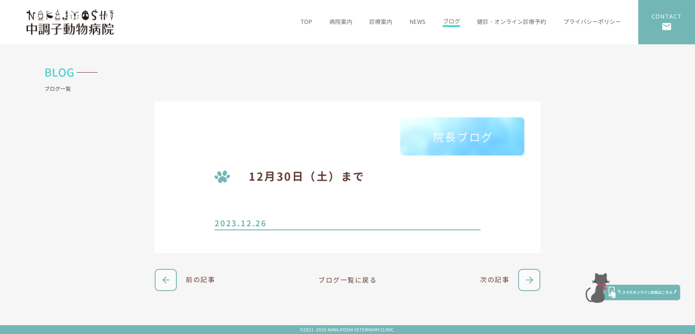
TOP (306, 22)
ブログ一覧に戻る (347, 280)
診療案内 (380, 22)
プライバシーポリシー (592, 22)
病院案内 (340, 22)
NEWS (418, 22)
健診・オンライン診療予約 (511, 22)
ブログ (451, 21)
